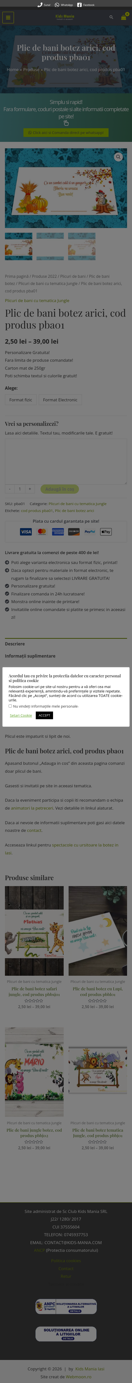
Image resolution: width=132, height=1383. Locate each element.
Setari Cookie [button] (21, 708)
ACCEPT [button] (44, 708)
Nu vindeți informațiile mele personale (45, 699)
